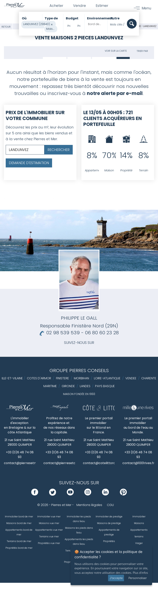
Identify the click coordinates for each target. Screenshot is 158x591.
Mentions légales (89, 505)
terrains (139, 536)
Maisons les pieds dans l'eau (79, 530)
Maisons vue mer (49, 523)
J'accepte (116, 578)
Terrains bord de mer (19, 541)
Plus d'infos (140, 573)
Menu (146, 8)
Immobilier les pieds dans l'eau (79, 519)
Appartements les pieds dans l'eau (79, 542)
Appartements (139, 529)
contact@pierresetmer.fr (24, 463)
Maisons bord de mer (18, 523)
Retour (6, 26)
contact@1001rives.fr (138, 463)
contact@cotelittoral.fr (101, 463)
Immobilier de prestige (109, 516)
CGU (110, 505)
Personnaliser (137, 578)
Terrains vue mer (49, 536)
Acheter (56, 5)
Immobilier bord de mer (19, 516)
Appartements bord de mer (18, 532)
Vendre (79, 5)
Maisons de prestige (109, 523)
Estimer (102, 5)
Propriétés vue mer (49, 543)
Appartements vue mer (49, 529)
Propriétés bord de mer (19, 547)
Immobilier (138, 516)
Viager (139, 543)
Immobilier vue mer (49, 516)
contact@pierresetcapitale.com (68, 463)
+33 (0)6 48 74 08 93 (20, 454)
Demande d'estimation (29, 162)
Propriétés (109, 541)
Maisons (139, 523)
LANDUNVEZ (149, 26)
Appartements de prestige (109, 532)
